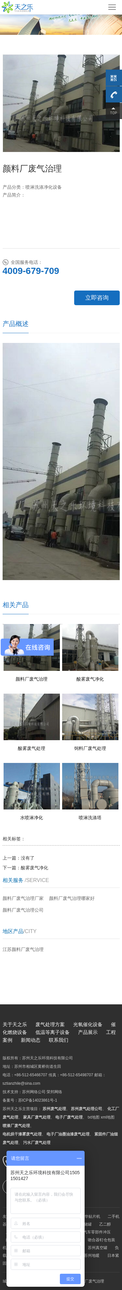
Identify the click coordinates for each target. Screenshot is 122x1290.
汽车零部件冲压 (97, 1232)
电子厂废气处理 (69, 1117)
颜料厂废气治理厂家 (23, 898)
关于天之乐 (15, 1024)
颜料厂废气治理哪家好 (72, 898)
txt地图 (94, 1117)
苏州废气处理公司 (86, 1109)
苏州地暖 (92, 1255)
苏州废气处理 (54, 1109)
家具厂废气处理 (36, 1117)
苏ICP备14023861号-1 (37, 1100)
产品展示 (88, 1032)
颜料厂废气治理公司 (23, 910)
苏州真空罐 (97, 1247)
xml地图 (108, 1117)
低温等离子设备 (52, 1032)
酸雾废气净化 (34, 867)
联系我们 (58, 1040)
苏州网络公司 (34, 1092)
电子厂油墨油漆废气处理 (68, 1134)
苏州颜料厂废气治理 (86, 1281)
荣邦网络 (54, 1092)
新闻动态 (30, 1040)
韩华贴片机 (90, 1216)
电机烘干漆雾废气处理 (22, 1134)
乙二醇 (105, 1224)
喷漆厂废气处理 (16, 1125)
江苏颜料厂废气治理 (23, 949)
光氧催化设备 (87, 1024)
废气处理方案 (50, 1024)
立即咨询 (97, 297)
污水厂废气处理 (36, 1142)
